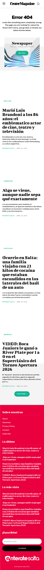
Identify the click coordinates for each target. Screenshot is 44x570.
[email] (22, 541)
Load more (22, 394)
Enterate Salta (8, 148)
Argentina (8, 181)
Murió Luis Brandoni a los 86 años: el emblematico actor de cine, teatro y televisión (21, 121)
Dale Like (7, 101)
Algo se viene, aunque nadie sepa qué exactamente (21, 194)
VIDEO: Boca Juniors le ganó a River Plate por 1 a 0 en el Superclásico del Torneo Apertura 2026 (21, 477)
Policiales (8, 248)
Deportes (7, 335)
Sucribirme (22, 548)
